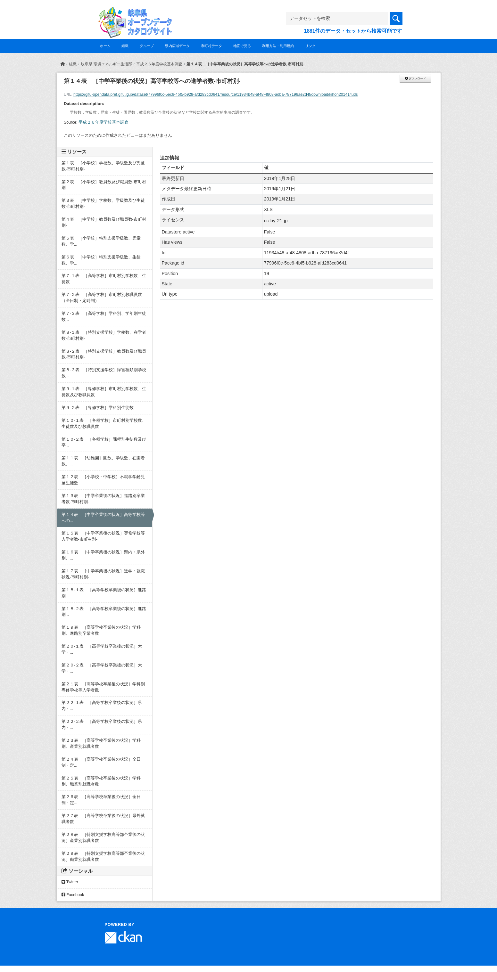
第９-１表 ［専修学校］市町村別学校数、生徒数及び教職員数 (104, 392)
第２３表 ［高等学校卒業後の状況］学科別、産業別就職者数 (101, 743)
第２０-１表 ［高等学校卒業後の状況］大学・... (102, 649)
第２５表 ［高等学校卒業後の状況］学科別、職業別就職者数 (101, 781)
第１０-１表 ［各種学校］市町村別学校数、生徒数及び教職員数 (104, 423)
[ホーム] (62, 64)
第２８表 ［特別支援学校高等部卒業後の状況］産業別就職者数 (103, 837)
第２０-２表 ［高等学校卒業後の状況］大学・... (102, 668)
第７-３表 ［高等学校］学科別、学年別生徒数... (104, 316)
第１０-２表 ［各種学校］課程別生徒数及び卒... (104, 442)
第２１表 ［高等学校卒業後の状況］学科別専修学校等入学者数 (103, 687)
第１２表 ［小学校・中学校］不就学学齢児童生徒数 (103, 480)
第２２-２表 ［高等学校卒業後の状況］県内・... (102, 724)
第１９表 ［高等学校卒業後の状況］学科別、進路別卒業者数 (101, 630)
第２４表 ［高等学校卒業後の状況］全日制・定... (101, 762)
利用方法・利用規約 (278, 46)
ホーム (105, 46)
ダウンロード (415, 78)
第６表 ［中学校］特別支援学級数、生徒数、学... (101, 260)
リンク (310, 46)
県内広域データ (177, 46)
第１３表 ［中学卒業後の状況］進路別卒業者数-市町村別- (103, 499)
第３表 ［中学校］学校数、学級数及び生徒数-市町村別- (103, 203)
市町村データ (211, 46)
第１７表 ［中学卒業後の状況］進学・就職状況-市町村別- (103, 574)
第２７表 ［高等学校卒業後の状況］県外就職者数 (103, 818)
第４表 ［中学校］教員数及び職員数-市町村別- (104, 222)
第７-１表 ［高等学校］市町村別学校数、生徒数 (104, 279)
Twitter (70, 882)
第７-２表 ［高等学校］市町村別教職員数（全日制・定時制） (102, 297)
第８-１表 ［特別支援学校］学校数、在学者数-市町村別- (104, 335)
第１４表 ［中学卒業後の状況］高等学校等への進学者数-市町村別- (245, 64)
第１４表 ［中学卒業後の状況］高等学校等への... (103, 517)
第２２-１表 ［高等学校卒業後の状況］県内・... (102, 705)
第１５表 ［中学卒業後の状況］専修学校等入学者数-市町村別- (103, 536)
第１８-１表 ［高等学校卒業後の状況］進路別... (104, 593)
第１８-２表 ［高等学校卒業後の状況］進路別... (104, 612)
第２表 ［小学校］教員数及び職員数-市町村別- (104, 185)
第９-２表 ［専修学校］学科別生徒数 (98, 407)
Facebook (73, 895)
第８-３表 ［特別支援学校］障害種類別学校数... (104, 373)
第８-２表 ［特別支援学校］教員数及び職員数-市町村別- (104, 354)
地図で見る (242, 46)
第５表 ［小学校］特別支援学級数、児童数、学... (101, 241)
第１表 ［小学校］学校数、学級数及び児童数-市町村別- (103, 166)
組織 (124, 46)
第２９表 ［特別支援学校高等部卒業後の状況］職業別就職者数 (103, 856)
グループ (147, 46)
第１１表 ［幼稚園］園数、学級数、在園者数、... (103, 461)
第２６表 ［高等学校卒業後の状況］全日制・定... (101, 800)
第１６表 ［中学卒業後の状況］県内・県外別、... (103, 555)
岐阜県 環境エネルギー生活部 (106, 64)
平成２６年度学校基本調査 (159, 64)
